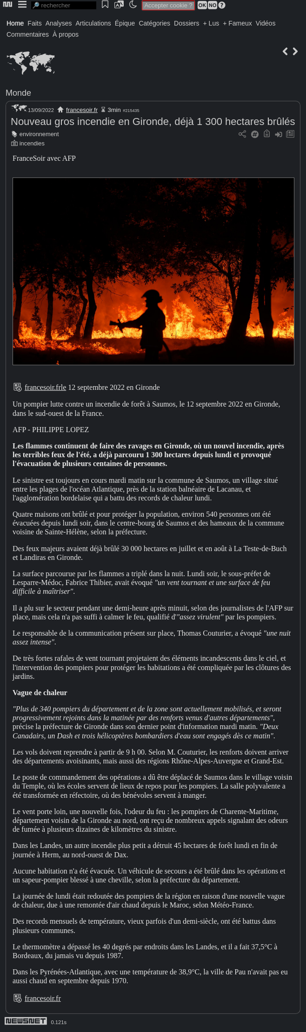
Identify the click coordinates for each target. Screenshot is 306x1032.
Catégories (154, 23)
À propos (66, 34)
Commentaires (28, 34)
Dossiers (186, 23)
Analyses (59, 23)
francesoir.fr (82, 109)
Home (15, 23)
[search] (64, 5)
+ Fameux (237, 23)
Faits (34, 23)
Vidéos (266, 23)
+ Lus (211, 23)
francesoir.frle (45, 387)
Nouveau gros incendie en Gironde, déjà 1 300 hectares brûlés (153, 121)
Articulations (93, 23)
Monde (18, 93)
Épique (125, 23)
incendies (32, 143)
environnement (39, 134)
